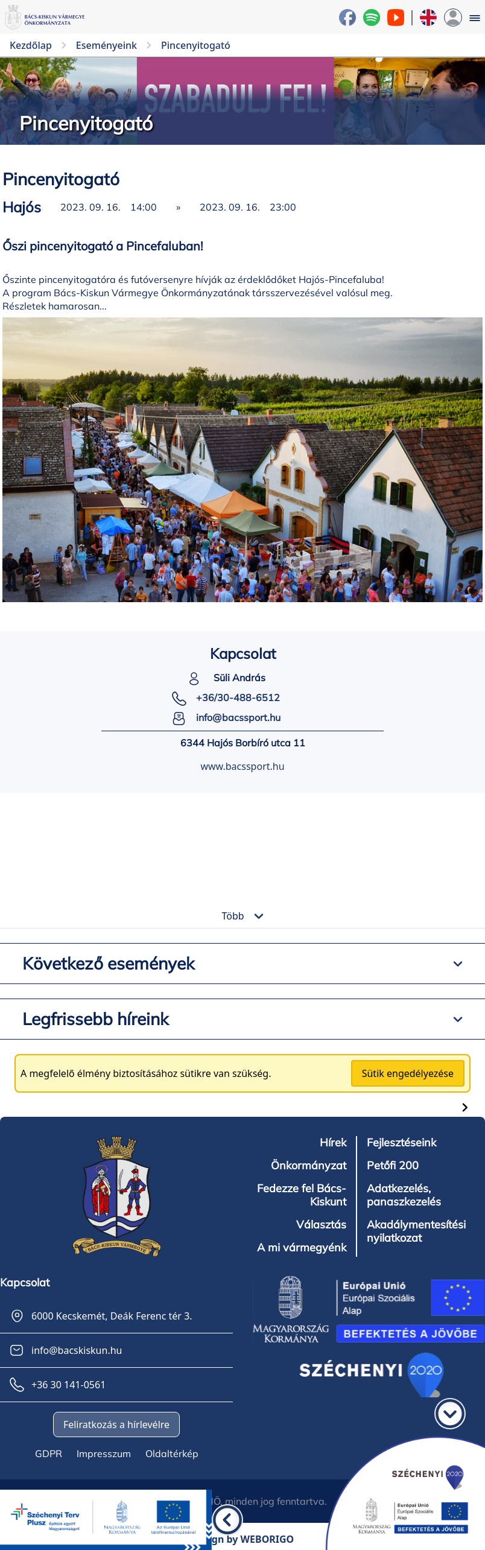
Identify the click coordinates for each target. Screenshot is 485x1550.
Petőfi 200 (393, 1165)
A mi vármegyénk (301, 1247)
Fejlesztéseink (401, 1142)
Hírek (333, 1142)
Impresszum (104, 1453)
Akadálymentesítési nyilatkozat (416, 1231)
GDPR (48, 1453)
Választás (321, 1224)
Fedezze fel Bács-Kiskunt (301, 1195)
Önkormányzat (308, 1165)
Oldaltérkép (171, 1453)
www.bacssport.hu (242, 766)
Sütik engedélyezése (408, 1073)
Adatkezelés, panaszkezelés (404, 1195)
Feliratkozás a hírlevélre (116, 1424)
